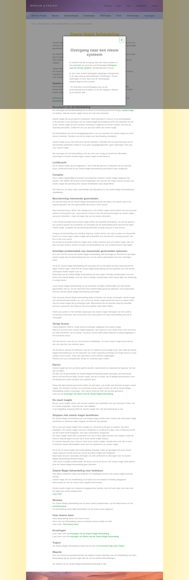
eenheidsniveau (59, 506)
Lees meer (57, 494)
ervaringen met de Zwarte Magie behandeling (89, 533)
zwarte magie (128, 110)
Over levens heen (70, 524)
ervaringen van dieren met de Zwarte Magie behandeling (88, 394)
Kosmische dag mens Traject (111, 546)
